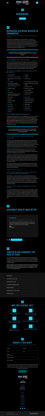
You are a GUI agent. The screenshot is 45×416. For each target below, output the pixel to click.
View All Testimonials (16, 239)
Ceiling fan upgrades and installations (14, 76)
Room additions (10, 104)
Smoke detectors (27, 106)
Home (22, 394)
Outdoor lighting (27, 97)
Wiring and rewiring (28, 109)
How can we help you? (10, 360)
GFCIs (9, 90)
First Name (8, 348)
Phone (8, 351)
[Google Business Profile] (22, 408)
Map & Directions (22, 389)
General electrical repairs (12, 86)
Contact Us (22, 18)
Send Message (22, 371)
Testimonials (22, 401)
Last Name (24, 348)
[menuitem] (8, 414)
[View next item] (9, 239)
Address (8, 354)
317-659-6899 (22, 382)
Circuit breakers (10, 81)
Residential (22, 396)
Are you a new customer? (10, 357)
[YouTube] (24, 408)
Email (24, 351)
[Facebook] (20, 408)
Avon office (12, 124)
